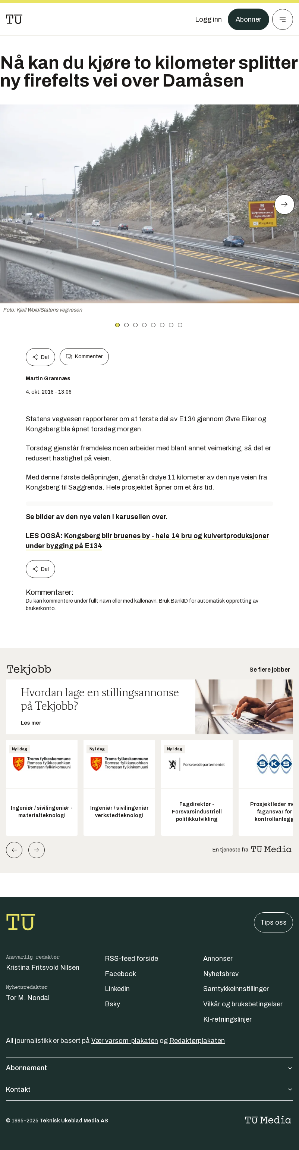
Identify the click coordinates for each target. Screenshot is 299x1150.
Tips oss (273, 922)
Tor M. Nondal (28, 997)
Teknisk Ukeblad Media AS (74, 1121)
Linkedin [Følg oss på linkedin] (117, 989)
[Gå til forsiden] (14, 19)
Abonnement (149, 1068)
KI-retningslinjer (227, 1019)
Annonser (218, 958)
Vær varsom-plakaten (124, 1040)
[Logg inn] (208, 19)
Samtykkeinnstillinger (236, 989)
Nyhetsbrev (221, 974)
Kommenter (84, 357)
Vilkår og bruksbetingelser (243, 1004)
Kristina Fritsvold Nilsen (42, 967)
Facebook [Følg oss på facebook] (120, 974)
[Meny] (282, 19)
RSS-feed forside (131, 958)
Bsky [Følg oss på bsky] (112, 1004)
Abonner (248, 19)
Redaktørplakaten (197, 1040)
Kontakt (149, 1089)
